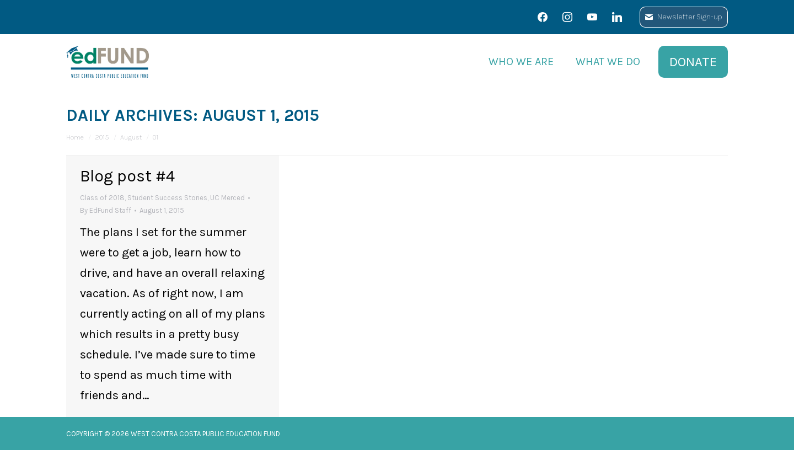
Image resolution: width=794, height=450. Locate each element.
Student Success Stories (167, 198)
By (105, 210)
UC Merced (227, 198)
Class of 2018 (102, 198)
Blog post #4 (127, 176)
